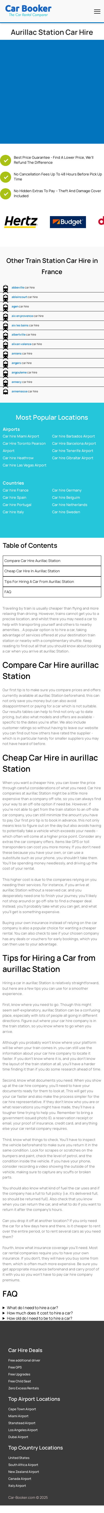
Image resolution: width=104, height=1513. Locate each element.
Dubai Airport (18, 1437)
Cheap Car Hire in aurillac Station (32, 570)
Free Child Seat (19, 1381)
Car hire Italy (13, 511)
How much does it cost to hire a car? (40, 1313)
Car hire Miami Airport (21, 436)
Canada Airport (19, 1479)
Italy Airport (17, 1485)
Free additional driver (24, 1360)
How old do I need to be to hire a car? (39, 1318)
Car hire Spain (14, 497)
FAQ (7, 591)
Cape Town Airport (22, 1409)
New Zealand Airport (23, 1472)
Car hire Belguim (66, 497)
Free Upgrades (19, 1374)
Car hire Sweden (66, 511)
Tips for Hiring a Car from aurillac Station (39, 581)
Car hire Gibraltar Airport (72, 457)
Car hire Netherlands (69, 504)
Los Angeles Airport (23, 1430)
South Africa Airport (23, 1465)
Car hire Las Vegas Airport (24, 465)
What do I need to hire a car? (32, 1307)
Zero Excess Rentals (23, 1388)
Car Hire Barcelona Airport (74, 443)
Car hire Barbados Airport (73, 436)
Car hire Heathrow (18, 457)
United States (18, 1458)
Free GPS (15, 1367)
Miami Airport (18, 1416)
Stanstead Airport (21, 1423)
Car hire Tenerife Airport (72, 450)
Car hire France (16, 490)
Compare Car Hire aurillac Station (32, 560)
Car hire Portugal (17, 504)
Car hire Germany (67, 490)
